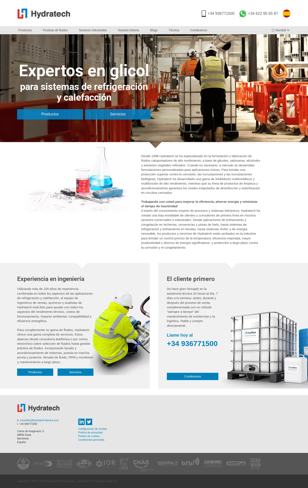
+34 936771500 (221, 13)
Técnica (174, 30)
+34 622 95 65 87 (263, 13)
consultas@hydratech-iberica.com (39, 420)
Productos (25, 30)
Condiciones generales (91, 439)
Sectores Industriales (93, 30)
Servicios (118, 114)
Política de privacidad (90, 432)
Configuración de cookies (92, 428)
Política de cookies (89, 436)
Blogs (154, 30)
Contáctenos (198, 30)
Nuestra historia (128, 30)
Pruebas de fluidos (55, 30)
